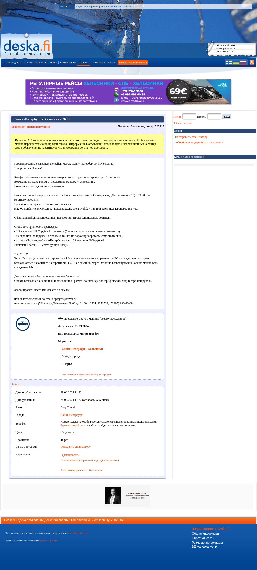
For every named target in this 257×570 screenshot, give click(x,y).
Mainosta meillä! (205, 547)
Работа (127, 6)
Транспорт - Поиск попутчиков (30, 126)
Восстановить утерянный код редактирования (90, 460)
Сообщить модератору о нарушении (199, 142)
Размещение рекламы (207, 542)
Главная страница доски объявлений (27, 45)
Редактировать (70, 455)
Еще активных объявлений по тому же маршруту (86, 374)
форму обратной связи (76, 533)
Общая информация (206, 533)
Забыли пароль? (183, 122)
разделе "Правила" (49, 540)
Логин (177, 116)
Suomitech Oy (100, 520)
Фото (95, 6)
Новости (116, 6)
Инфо (87, 6)
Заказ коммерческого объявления (82, 470)
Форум (78, 6)
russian (65, 6)
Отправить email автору (76, 446)
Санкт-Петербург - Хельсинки (82, 349)
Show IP (15, 383)
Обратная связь (203, 538)
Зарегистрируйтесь (73, 425)
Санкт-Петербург (72, 415)
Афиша (104, 6)
